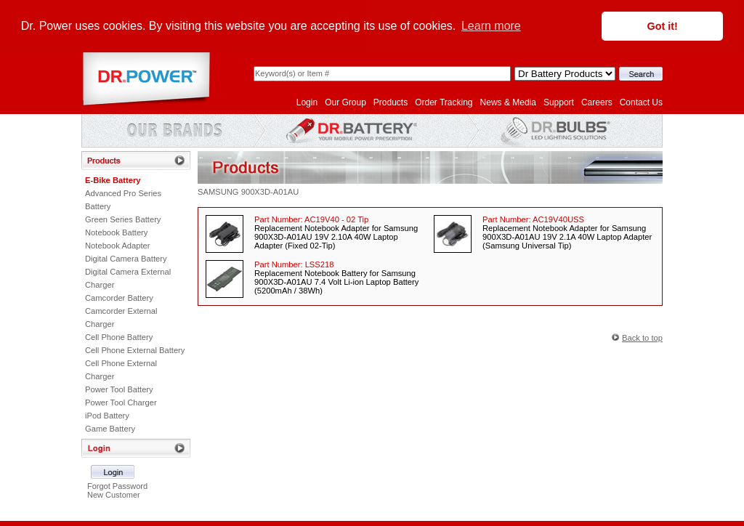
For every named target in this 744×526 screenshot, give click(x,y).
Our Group (345, 102)
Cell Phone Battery (119, 336)
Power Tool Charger (121, 401)
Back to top (642, 337)
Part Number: (311, 218)
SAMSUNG (218, 191)
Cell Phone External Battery (135, 349)
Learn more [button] (491, 26)
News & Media (508, 102)
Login (307, 102)
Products (390, 102)
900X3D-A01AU (270, 191)
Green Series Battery (123, 218)
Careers (596, 102)
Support (558, 102)
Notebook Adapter (117, 244)
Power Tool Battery (119, 388)
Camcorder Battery (119, 297)
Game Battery (110, 428)
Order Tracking (443, 102)
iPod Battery (107, 414)
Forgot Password (117, 485)
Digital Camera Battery (126, 258)
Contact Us (641, 102)
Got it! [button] (662, 26)
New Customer (113, 494)
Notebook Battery (116, 231)
